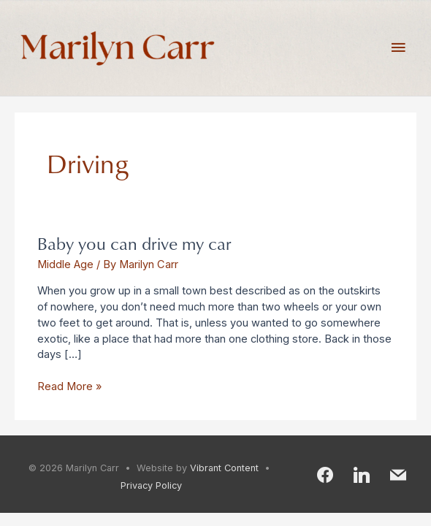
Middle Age (65, 264)
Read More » (69, 386)
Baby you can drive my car (134, 243)
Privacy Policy (151, 485)
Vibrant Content (224, 467)
